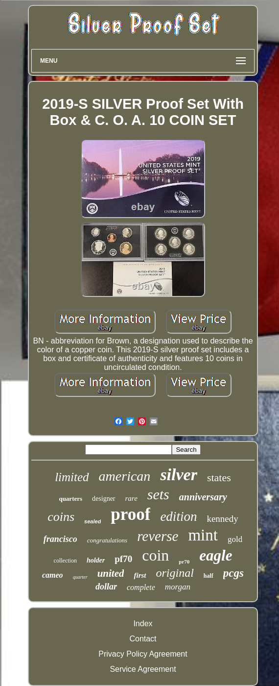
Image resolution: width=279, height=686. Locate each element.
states (219, 477)
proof (130, 514)
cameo (52, 575)
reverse (157, 536)
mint (203, 535)
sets (158, 494)
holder (96, 560)
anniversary (203, 496)
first (140, 575)
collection (65, 560)
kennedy (222, 519)
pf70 (123, 559)
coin (155, 555)
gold (235, 539)
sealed (92, 521)
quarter (80, 577)
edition (178, 516)
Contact (142, 639)
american (125, 476)
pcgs (233, 573)
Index (142, 623)
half (208, 575)
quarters (70, 498)
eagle (215, 555)
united (110, 573)
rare (131, 498)
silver (178, 475)
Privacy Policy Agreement (142, 654)
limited (72, 477)
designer (103, 498)
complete (141, 587)
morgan (177, 586)
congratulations (107, 540)
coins (60, 517)
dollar (106, 586)
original (175, 572)
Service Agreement (143, 669)
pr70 (184, 561)
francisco (60, 539)
